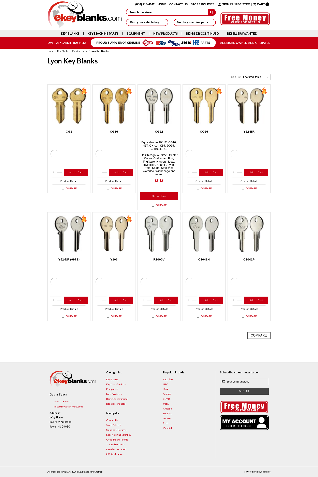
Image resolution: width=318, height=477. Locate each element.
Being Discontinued (202, 33)
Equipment (136, 33)
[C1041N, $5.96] (204, 233)
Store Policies (202, 4)
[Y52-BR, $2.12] (249, 105)
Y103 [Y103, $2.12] (114, 259)
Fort (165, 423)
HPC (165, 384)
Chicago (167, 408)
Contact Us (178, 4)
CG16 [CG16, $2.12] (114, 131)
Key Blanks (70, 33)
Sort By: (236, 76)
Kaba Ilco (168, 379)
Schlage (167, 394)
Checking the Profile (117, 439)
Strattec (167, 418)
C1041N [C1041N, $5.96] (204, 259)
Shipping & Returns (116, 429)
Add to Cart (76, 172)
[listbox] (256, 77)
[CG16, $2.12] (114, 105)
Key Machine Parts (103, 33)
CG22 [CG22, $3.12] (159, 131)
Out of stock (159, 195)
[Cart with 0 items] (261, 4)
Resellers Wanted (242, 33)
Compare (69, 188)
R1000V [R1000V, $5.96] (159, 259)
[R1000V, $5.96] (159, 233)
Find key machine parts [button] (195, 22)
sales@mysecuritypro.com (66, 406)
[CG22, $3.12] (159, 105)
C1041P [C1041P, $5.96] (249, 259)
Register (242, 4)
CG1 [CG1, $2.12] (69, 131)
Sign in (227, 4)
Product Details (69, 180)
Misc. (166, 403)
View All (167, 428)
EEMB (166, 398)
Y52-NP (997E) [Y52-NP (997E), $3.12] (69, 259)
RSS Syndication (114, 454)
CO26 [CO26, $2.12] (204, 131)
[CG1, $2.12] (69, 105)
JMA (165, 389)
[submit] (212, 12)
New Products (165, 33)
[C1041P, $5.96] (249, 233)
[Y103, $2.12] (114, 233)
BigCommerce (263, 472)
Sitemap (98, 472)
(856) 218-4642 (60, 401)
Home (162, 4)
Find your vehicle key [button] (147, 22)
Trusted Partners (115, 444)
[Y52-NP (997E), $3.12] (69, 233)
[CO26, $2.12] (204, 105)
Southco (167, 413)
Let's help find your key (118, 434)
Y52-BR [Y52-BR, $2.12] (249, 131)
